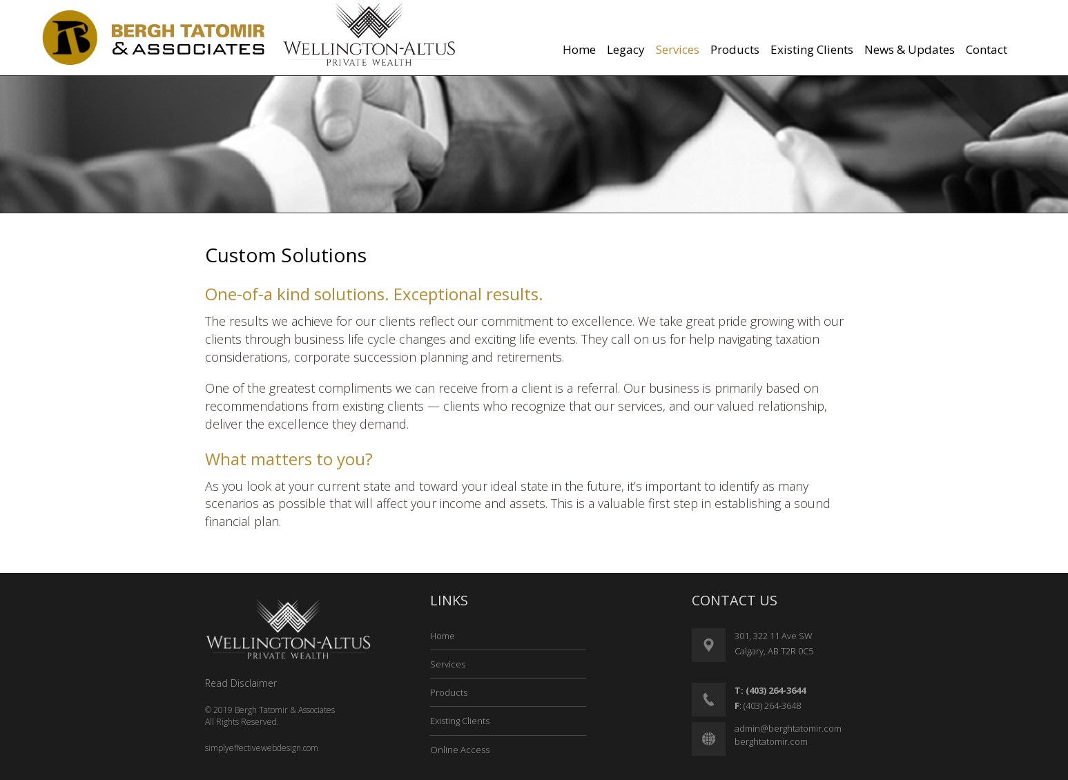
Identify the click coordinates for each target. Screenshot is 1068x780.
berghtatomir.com (771, 741)
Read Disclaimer (241, 683)
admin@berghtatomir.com (788, 728)
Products (448, 692)
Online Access (459, 749)
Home (442, 636)
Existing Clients (459, 720)
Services (447, 664)
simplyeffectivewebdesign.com (261, 748)
